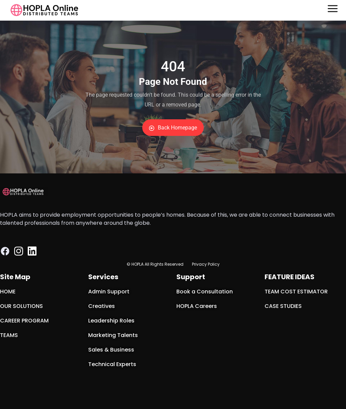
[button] (332, 10)
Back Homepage (173, 127)
